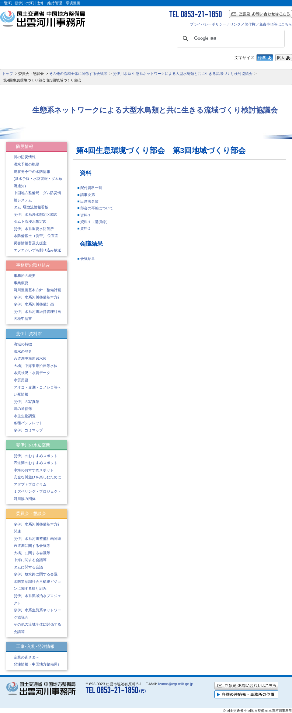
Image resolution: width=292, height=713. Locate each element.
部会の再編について (96, 208)
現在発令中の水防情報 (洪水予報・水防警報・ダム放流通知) (38, 179)
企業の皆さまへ (26, 657)
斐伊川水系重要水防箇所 (34, 229)
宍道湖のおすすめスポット (35, 463)
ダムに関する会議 (28, 567)
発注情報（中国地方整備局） (37, 664)
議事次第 (87, 195)
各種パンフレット (28, 423)
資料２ (85, 228)
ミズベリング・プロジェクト (37, 491)
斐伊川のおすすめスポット (35, 456)
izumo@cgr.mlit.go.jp (175, 684)
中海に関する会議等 (30, 560)
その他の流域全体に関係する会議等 (78, 74)
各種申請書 (23, 318)
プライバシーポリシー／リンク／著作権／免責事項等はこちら (241, 24)
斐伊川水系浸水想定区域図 (35, 214)
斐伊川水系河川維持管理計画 (37, 311)
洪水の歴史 (23, 351)
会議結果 (87, 259)
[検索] (230, 38)
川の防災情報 (25, 157)
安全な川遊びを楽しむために (37, 477)
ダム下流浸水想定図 (30, 221)
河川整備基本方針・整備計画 (37, 290)
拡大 (283, 57)
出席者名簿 (89, 201)
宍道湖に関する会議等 (32, 545)
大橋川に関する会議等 (32, 553)
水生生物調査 (25, 416)
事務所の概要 (25, 276)
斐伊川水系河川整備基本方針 (37, 297)
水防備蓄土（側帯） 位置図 (36, 236)
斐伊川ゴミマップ (28, 430)
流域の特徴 (23, 344)
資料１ (85, 215)
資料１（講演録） (94, 222)
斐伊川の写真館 (26, 402)
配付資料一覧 (91, 188)
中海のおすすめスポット (34, 470)
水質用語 (21, 380)
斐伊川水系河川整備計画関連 (37, 538)
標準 (265, 57)
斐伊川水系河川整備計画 (34, 304)
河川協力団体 (25, 499)
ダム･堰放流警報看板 (31, 207)
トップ (7, 74)
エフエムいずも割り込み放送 (37, 250)
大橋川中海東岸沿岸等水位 (35, 366)
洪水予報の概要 (26, 164)
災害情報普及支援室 (30, 243)
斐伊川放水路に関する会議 (35, 574)
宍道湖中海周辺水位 (30, 358)
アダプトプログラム (30, 484)
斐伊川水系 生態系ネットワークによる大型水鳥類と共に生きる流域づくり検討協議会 (182, 74)
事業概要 (21, 283)
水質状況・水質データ (32, 373)
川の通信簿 (23, 409)
